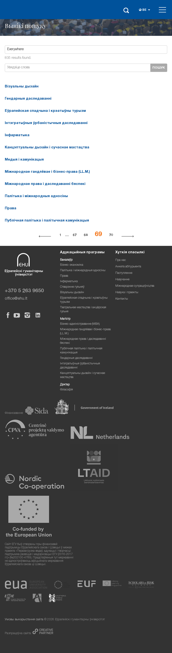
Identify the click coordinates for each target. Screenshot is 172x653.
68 (86, 235)
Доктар (65, 384)
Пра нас (120, 260)
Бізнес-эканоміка (71, 265)
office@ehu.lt (16, 299)
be (144, 10)
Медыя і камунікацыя (24, 160)
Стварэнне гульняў (72, 287)
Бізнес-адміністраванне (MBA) (80, 324)
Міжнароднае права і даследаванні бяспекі (45, 184)
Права (10, 208)
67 (75, 235)
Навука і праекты (126, 292)
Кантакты (121, 299)
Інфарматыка (17, 135)
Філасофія (66, 389)
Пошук (158, 68)
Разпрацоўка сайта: (19, 633)
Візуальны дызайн (22, 86)
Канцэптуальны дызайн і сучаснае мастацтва (47, 147)
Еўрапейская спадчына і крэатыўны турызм (45, 111)
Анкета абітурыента (128, 266)
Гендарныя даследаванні (28, 99)
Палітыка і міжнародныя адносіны (36, 196)
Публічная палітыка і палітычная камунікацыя (47, 220)
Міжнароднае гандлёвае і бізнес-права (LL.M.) (47, 172)
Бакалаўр (66, 260)
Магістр (65, 319)
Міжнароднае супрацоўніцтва (134, 286)
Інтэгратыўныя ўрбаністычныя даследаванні (46, 123)
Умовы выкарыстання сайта (24, 619)
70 (111, 235)
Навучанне (122, 279)
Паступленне (123, 273)
